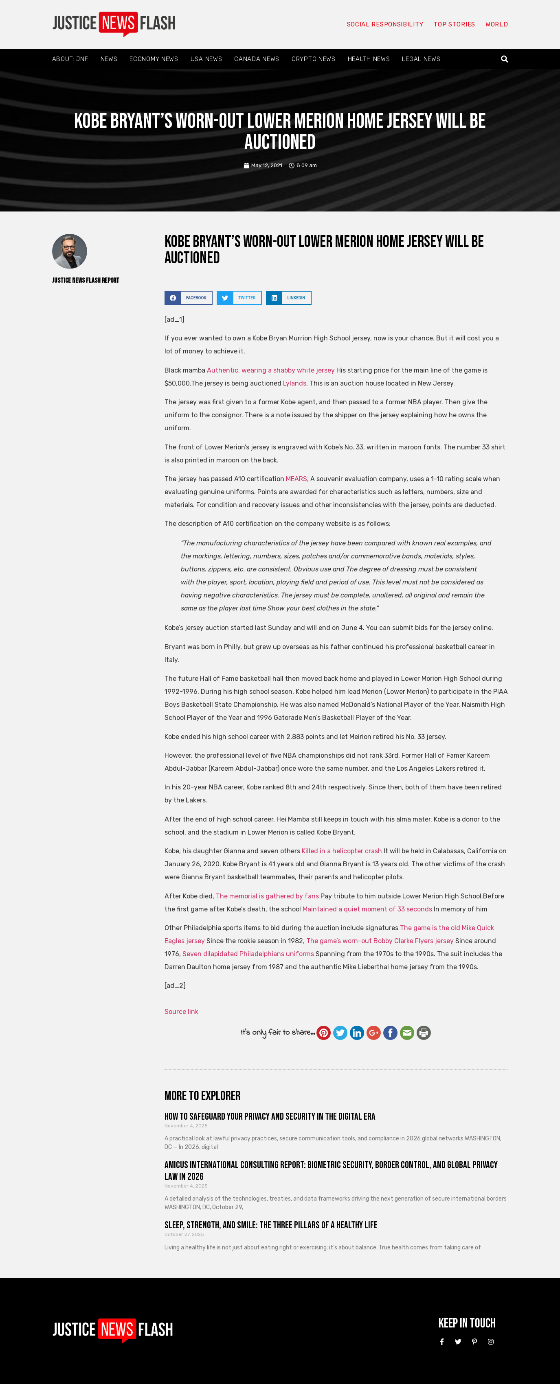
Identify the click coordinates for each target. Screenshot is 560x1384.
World (496, 24)
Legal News (421, 59)
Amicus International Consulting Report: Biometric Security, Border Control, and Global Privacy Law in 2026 (331, 1171)
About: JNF (70, 59)
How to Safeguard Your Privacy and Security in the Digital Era (270, 1116)
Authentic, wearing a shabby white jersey (271, 370)
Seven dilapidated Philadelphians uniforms (248, 954)
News (109, 59)
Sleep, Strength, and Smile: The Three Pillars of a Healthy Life (271, 1225)
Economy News (154, 59)
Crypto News (314, 59)
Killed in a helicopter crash (342, 851)
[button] (504, 59)
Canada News (256, 59)
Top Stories (454, 24)
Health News (369, 59)
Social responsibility (385, 24)
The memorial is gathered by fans (267, 896)
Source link (181, 1012)
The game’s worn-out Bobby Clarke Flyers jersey (380, 941)
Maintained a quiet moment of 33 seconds (367, 909)
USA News (206, 59)
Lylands (294, 383)
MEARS (296, 479)
